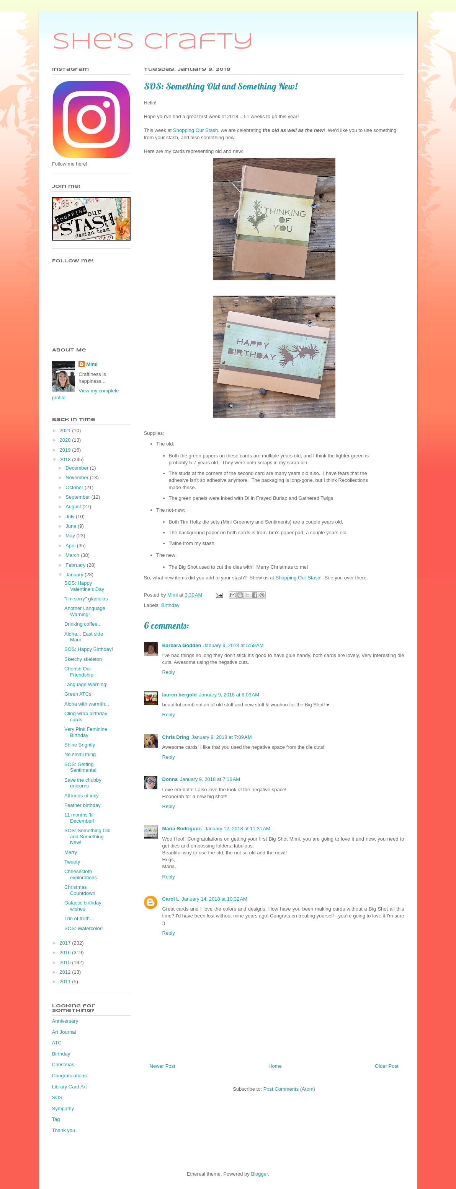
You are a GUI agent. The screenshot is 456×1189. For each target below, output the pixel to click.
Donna (170, 779)
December (77, 468)
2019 (66, 450)
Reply (168, 672)
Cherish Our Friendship (78, 672)
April (71, 545)
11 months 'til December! (79, 818)
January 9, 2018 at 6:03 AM (229, 695)
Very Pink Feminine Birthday (85, 732)
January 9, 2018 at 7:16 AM (210, 779)
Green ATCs (78, 694)
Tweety (72, 862)
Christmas (63, 1064)
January (75, 574)
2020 (66, 440)
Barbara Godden (181, 645)
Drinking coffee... (82, 624)
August (73, 506)
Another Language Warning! (84, 611)
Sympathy (63, 1108)
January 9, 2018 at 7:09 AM (221, 737)
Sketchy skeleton (83, 659)
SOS (57, 1097)
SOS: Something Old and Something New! (87, 836)
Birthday (170, 605)
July (70, 516)
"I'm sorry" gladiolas (86, 599)
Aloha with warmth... (86, 704)
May (70, 535)
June (71, 526)
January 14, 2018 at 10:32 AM (214, 899)
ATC (57, 1043)
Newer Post (162, 1066)
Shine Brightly (79, 745)
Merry (70, 852)
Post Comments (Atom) (289, 1089)
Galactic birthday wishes (82, 906)
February (76, 565)
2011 (66, 981)
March (73, 555)
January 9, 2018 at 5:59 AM (233, 645)
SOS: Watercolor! (83, 928)
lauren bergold (179, 695)
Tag (56, 1119)
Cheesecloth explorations (80, 874)
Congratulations (69, 1075)
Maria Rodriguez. (182, 828)
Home (275, 1066)
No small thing (80, 754)
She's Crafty (153, 42)
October (75, 487)
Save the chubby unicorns (82, 783)
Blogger (259, 1174)
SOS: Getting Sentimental (80, 767)
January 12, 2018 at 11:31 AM (237, 828)
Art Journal (64, 1032)
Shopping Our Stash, (196, 130)
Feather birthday (82, 805)
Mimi (92, 364)
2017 (66, 943)
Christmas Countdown (79, 890)
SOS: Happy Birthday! (88, 649)
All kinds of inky (81, 796)
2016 (66, 952)
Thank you (63, 1130)
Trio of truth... (79, 918)
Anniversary (65, 1021)
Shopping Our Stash (297, 578)
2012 (66, 972)
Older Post (386, 1066)
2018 (66, 459)
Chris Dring (176, 737)
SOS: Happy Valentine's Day (84, 586)
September (78, 497)
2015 (66, 962)
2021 (66, 430)
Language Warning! (86, 684)
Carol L (171, 899)
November (77, 477)
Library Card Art (69, 1087)
